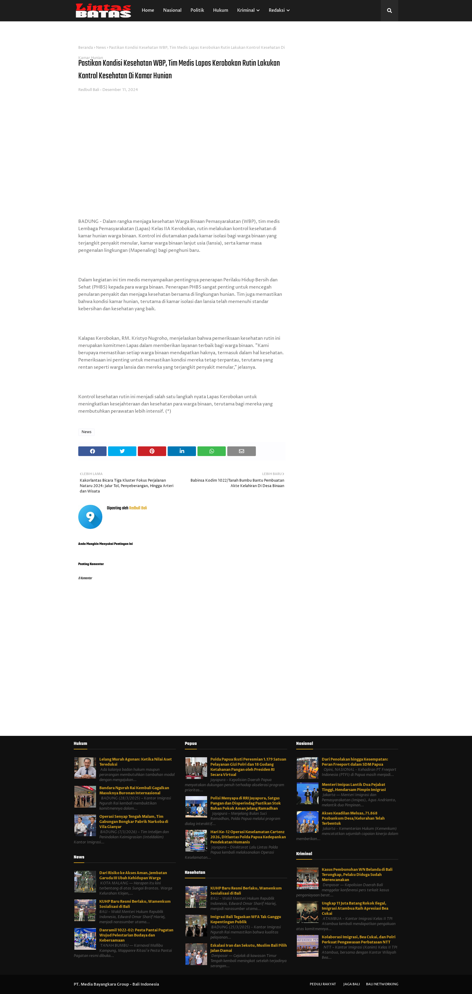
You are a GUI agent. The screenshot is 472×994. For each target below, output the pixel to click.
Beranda (85, 47)
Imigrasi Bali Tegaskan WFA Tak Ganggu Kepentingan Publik (245, 919)
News (101, 47)
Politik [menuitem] (197, 10)
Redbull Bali (88, 89)
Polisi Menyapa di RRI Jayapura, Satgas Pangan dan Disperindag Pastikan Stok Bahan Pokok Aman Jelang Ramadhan (245, 803)
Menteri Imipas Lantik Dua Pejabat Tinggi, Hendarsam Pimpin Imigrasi (354, 787)
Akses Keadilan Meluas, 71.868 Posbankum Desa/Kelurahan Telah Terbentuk (353, 818)
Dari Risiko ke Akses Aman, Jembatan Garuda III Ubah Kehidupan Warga (133, 875)
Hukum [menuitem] (220, 10)
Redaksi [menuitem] (277, 10)
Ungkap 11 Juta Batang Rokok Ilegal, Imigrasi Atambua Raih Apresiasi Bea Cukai (355, 908)
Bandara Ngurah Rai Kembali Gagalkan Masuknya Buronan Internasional (134, 791)
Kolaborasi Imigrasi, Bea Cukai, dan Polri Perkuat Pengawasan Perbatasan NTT (359, 940)
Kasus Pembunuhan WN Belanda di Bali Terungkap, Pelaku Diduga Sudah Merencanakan (357, 874)
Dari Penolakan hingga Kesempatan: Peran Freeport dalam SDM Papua (355, 762)
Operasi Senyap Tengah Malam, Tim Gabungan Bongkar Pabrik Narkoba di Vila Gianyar (133, 821)
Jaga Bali (351, 984)
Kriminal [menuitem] (246, 10)
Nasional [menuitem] (172, 10)
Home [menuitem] (148, 10)
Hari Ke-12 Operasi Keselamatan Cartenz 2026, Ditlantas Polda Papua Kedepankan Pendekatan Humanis (248, 837)
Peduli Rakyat (323, 984)
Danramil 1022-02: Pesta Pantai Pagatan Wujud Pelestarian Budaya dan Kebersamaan (136, 935)
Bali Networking (382, 984)
